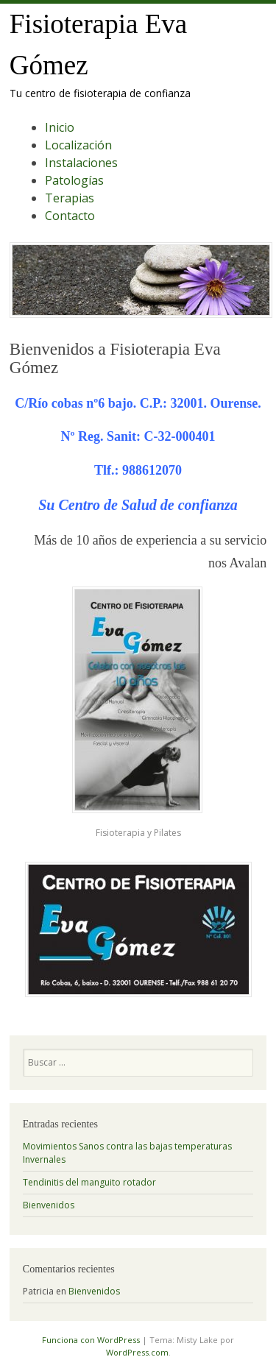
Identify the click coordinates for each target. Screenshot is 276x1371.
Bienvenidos (48, 1205)
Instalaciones (81, 163)
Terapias (69, 198)
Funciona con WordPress (91, 1339)
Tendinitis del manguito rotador (89, 1182)
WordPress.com (137, 1352)
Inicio (59, 127)
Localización (78, 145)
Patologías (74, 180)
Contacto (70, 216)
